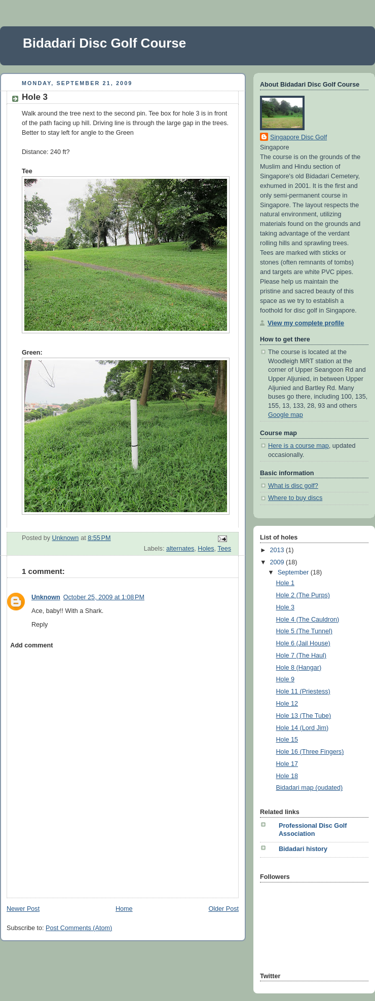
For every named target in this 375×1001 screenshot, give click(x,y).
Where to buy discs (295, 498)
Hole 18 (287, 776)
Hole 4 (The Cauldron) (308, 619)
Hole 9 (285, 679)
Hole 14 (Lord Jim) (302, 728)
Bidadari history (303, 849)
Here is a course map (298, 445)
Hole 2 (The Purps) (303, 595)
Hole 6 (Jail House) (303, 643)
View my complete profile (306, 323)
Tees (224, 548)
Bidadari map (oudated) (309, 787)
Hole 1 (285, 583)
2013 (278, 550)
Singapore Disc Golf (298, 137)
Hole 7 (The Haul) (301, 655)
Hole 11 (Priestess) (303, 691)
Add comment (31, 645)
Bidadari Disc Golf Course (104, 43)
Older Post (223, 908)
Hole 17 (287, 763)
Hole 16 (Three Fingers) (310, 751)
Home (124, 908)
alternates (180, 548)
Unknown (45, 597)
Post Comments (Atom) (79, 928)
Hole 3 (285, 607)
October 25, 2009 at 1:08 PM (103, 597)
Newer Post (23, 908)
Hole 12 (287, 703)
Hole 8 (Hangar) (299, 667)
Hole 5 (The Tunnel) (304, 631)
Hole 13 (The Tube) (303, 715)
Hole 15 (287, 739)
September (294, 572)
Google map (285, 414)
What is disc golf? (293, 485)
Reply (39, 624)
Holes (206, 548)
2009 (278, 562)
